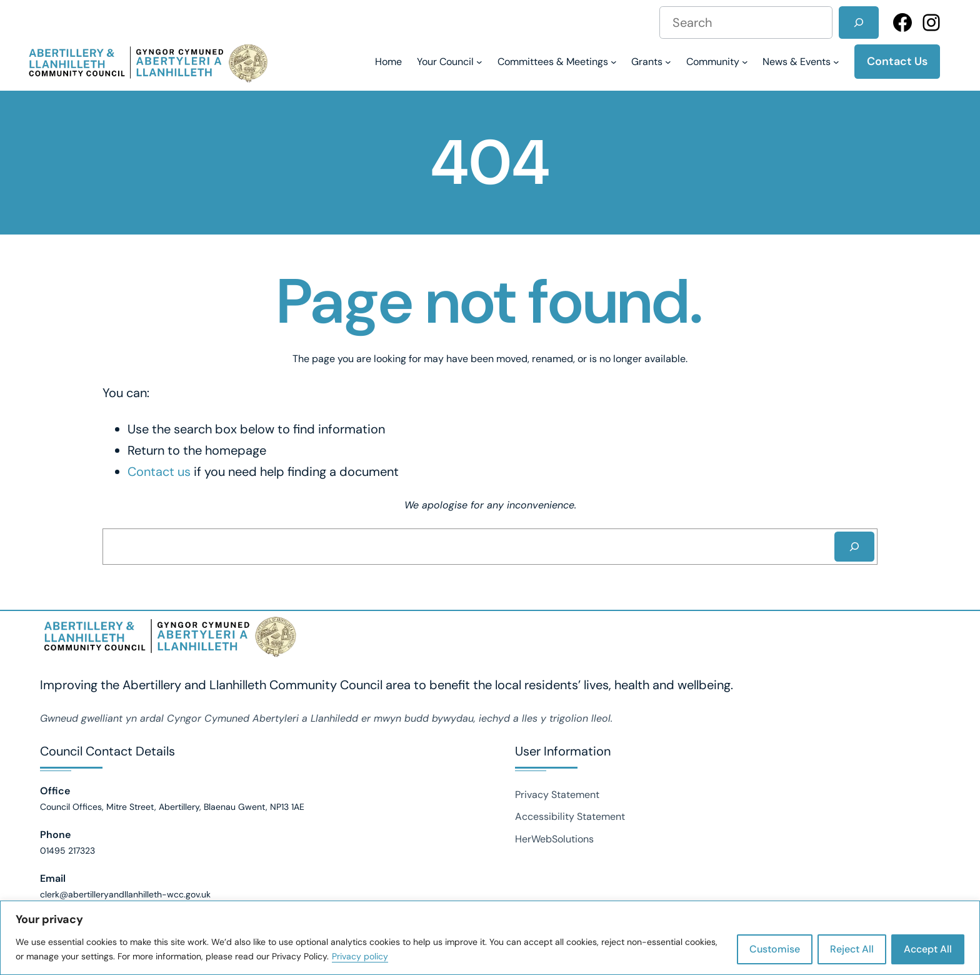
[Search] (859, 22)
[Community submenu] (717, 62)
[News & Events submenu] (800, 62)
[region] (490, 938)
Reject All (852, 949)
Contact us (159, 471)
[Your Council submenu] (449, 62)
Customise (774, 949)
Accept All (928, 949)
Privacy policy (360, 956)
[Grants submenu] (651, 62)
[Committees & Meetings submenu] (557, 62)
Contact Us (897, 61)
